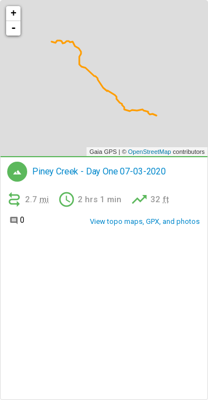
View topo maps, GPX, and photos (145, 221)
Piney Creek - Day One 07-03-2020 (99, 171)
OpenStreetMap (149, 151)
